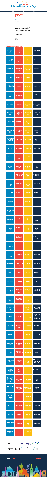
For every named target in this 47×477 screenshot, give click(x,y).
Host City (34, 11)
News (31, 11)
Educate (27, 11)
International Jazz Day (23, 6)
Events (7, 460)
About (29, 11)
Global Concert (21, 11)
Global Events (13, 11)
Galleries (24, 11)
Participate (17, 11)
